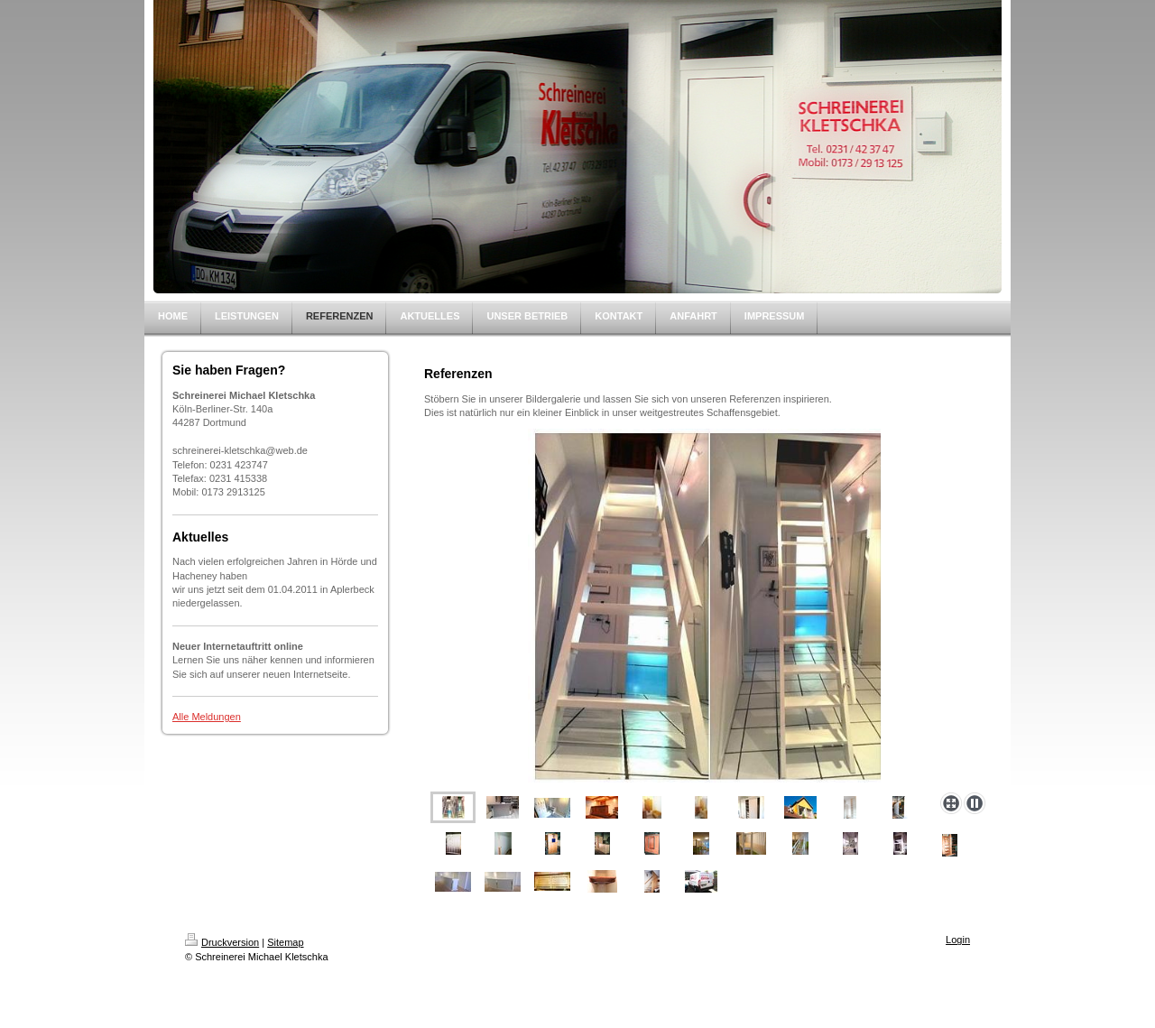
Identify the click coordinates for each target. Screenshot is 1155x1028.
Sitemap (285, 942)
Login (958, 939)
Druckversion (222, 942)
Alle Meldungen (206, 716)
